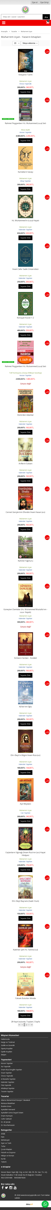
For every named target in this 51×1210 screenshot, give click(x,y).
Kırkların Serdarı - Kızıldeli (25, 658)
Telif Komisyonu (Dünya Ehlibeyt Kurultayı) (25, 373)
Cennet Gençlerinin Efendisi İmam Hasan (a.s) (25, 512)
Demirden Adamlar (25, 415)
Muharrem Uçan (25, 81)
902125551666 (6, 1178)
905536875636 (19, 1178)
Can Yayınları (25, 813)
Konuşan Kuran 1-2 (25, 317)
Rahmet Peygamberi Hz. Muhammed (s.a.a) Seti (25, 123)
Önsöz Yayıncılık (25, 84)
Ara (46, 17)
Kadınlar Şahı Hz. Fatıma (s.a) (25, 949)
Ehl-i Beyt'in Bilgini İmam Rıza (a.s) (25, 755)
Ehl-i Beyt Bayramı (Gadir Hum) (25, 901)
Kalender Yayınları (25, 229)
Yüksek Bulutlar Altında (25, 998)
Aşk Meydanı (25, 804)
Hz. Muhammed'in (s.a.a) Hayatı (25, 220)
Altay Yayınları (25, 181)
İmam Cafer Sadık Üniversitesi (25, 269)
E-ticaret (22, 1204)
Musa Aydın (25, 130)
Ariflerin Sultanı (25, 463)
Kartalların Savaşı (25, 172)
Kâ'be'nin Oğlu (25, 706)
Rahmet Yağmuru (25, 560)
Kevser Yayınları (25, 132)
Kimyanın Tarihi (25, 74)
